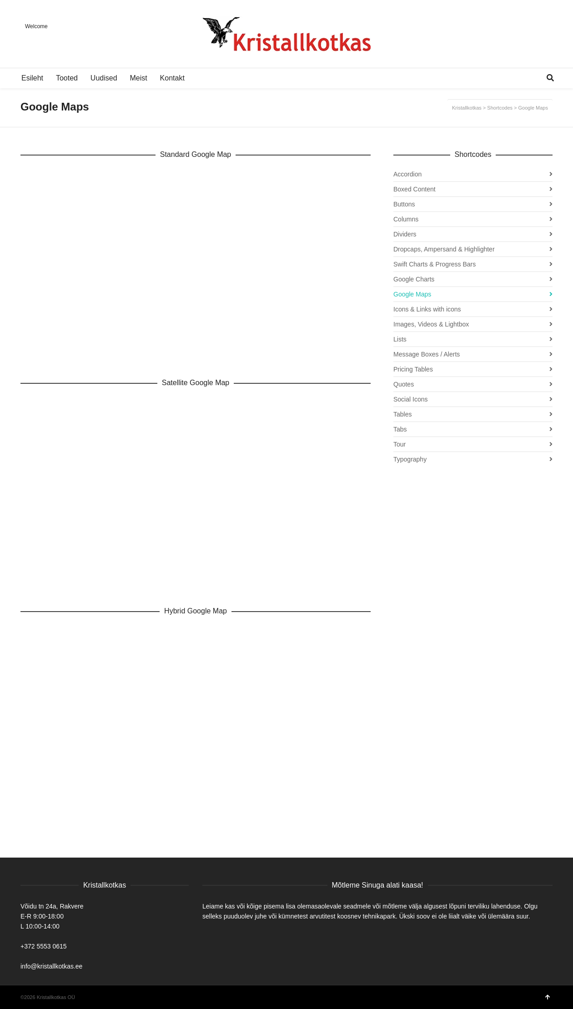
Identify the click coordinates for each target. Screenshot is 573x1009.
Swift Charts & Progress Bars (434, 264)
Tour (399, 444)
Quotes (403, 384)
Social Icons (410, 399)
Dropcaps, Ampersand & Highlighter (444, 249)
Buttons (404, 204)
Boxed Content (414, 189)
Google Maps (412, 294)
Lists (400, 339)
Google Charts (413, 279)
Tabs (400, 429)
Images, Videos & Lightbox (431, 324)
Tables (402, 414)
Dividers (405, 234)
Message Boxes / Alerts (426, 354)
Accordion (407, 174)
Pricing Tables (413, 369)
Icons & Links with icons (427, 309)
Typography (410, 459)
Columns (405, 219)
